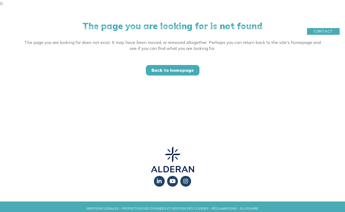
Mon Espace (323, 23)
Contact (323, 31)
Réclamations (224, 208)
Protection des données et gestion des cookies (165, 208)
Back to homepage (172, 70)
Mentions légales (103, 208)
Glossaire (249, 208)
